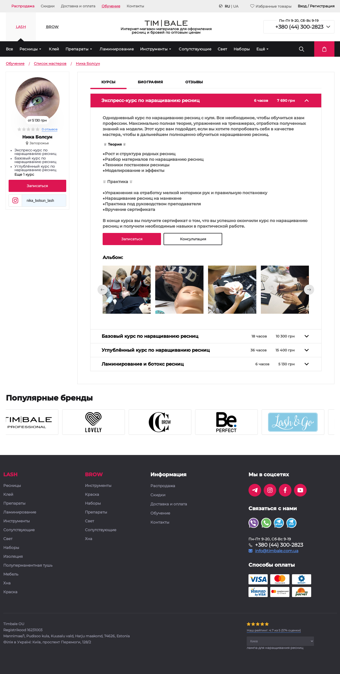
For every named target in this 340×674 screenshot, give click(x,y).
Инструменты (154, 49)
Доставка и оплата (78, 6)
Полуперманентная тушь (27, 565)
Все (9, 49)
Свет (222, 49)
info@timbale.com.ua (276, 551)
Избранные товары (270, 6)
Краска (10, 592)
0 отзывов (49, 129)
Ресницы (28, 49)
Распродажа (22, 6)
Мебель (10, 574)
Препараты (76, 49)
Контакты (135, 6)
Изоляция (13, 557)
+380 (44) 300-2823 (299, 26)
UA (235, 6)
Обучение (111, 6)
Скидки (48, 6)
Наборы (242, 49)
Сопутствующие (195, 49)
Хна (7, 583)
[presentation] (103, 290)
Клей (54, 49)
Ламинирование (117, 49)
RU (227, 6)
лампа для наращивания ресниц (275, 648)
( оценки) (274, 630)
